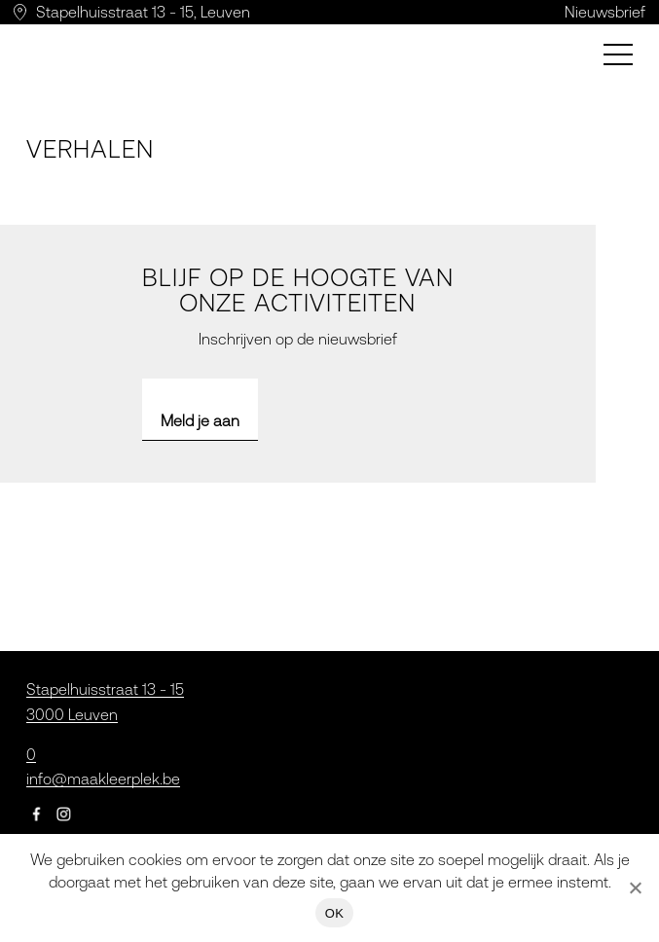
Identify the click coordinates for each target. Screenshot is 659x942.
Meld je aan (200, 420)
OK (334, 913)
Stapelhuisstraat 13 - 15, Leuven (143, 11)
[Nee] (634, 887)
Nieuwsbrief (605, 11)
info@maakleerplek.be (103, 778)
